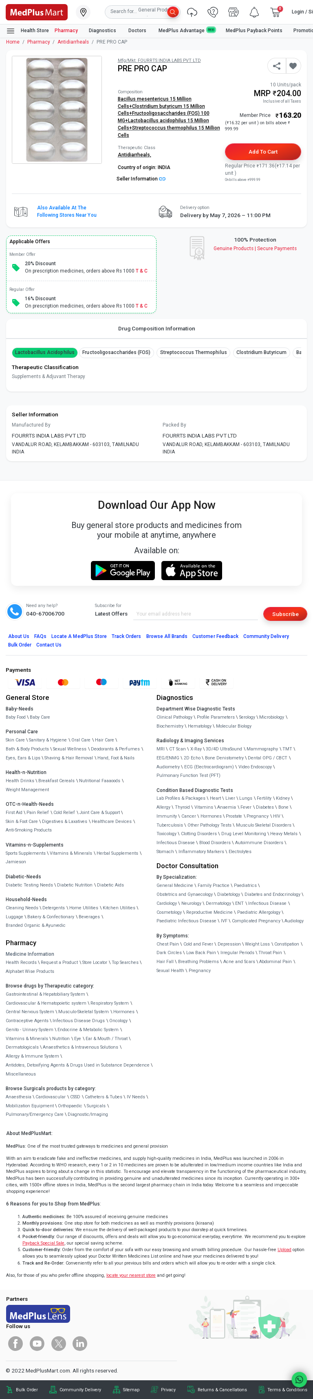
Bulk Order (19, 645)
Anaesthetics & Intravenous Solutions (80, 1047)
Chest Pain (167, 944)
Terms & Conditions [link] (287, 1389)
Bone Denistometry (224, 758)
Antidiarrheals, (134, 155)
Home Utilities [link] (83, 908)
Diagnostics (103, 30)
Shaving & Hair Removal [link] (68, 758)
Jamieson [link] (16, 861)
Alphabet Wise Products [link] (30, 971)
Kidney (283, 798)
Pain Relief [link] (37, 812)
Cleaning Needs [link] (22, 908)
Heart (215, 798)
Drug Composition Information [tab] (156, 328)
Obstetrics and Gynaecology (184, 894)
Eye (77, 1038)
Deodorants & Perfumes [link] (115, 749)
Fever (245, 807)
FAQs (40, 636)
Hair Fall (165, 961)
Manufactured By (31, 425)
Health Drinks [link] (20, 780)
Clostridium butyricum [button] (261, 352)
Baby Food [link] (16, 717)
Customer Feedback (215, 636)
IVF (224, 921)
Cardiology (166, 903)
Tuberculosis (169, 825)
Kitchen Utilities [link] (119, 908)
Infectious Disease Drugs (79, 1020)
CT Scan (177, 749)
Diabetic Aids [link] (110, 885)
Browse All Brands (167, 636)
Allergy (163, 807)
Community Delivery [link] (80, 1389)
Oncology (118, 1020)
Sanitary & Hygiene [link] (48, 740)
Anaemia (226, 807)
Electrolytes (240, 851)
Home (13, 42)
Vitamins (203, 807)
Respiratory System (109, 1003)
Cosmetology (169, 912)
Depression (229, 944)
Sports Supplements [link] (26, 853)
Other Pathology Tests (209, 825)
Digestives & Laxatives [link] (64, 821)
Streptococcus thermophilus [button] (193, 352)
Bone (283, 807)
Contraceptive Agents (27, 1020)
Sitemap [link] (131, 1389)
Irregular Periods (237, 952)
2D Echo (192, 758)
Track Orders (126, 636)
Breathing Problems (198, 961)
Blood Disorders (215, 842)
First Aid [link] (14, 812)
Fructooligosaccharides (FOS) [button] (116, 352)
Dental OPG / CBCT (267, 758)
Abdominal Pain (275, 961)
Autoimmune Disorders (259, 842)
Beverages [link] (89, 916)
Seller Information (141, 179)
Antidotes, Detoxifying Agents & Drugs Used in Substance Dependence (78, 1065)
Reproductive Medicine (209, 912)
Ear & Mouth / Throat (107, 1038)
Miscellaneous (21, 1074)
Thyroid (182, 807)
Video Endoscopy (255, 767)
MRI (160, 749)
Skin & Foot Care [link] (22, 821)
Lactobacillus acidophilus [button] (45, 352)
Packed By (174, 425)
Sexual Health (170, 970)
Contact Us (49, 645)
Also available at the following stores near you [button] (67, 211)
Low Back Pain (201, 952)
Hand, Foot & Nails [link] (115, 758)
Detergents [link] (53, 908)
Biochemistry (169, 726)
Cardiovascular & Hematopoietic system (46, 1003)
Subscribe (285, 614)
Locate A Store (79, 636)
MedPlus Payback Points (254, 30)
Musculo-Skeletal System (83, 1011)
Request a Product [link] (59, 962)
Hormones (123, 1011)
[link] (37, 11)
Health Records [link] (21, 962)
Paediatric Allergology (258, 912)
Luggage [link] (14, 916)
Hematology (200, 726)
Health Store (27, 31)
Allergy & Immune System (32, 1056)
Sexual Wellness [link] (69, 749)
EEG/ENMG (167, 758)
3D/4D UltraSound (224, 749)
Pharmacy (66, 30)
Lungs (245, 798)
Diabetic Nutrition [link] (75, 885)
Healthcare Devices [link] (112, 821)
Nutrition (61, 1038)
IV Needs (136, 1097)
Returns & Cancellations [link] (222, 1389)
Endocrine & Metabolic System (88, 1029)
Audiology (294, 921)
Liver (230, 798)
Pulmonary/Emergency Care (35, 1114)
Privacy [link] (168, 1389)
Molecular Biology (233, 726)
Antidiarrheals (73, 42)
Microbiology (271, 717)
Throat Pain (270, 952)
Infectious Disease (175, 842)
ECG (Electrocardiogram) (209, 767)
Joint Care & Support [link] (99, 812)
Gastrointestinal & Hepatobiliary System (45, 994)
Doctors (138, 30)
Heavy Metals (284, 833)
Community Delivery (266, 636)
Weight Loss (257, 944)
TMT (287, 749)
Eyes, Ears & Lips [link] (23, 758)
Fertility (264, 798)
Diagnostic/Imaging (88, 1114)
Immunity (166, 816)
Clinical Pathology (174, 717)
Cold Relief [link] (64, 812)
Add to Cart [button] (263, 151)
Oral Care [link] (80, 740)
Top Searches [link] (125, 962)
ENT (239, 903)
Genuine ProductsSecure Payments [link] (255, 248)
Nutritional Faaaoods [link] (99, 780)
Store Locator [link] (94, 962)
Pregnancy (258, 816)
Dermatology (218, 903)
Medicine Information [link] (30, 954)
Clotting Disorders (199, 833)
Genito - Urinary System (29, 1029)
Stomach (165, 851)
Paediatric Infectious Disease (186, 921)
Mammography (262, 749)
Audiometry (168, 767)
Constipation (286, 944)
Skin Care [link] (15, 740)
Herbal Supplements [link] (117, 853)
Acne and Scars (239, 961)
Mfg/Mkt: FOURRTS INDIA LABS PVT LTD (159, 60)
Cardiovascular (50, 1097)
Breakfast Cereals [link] (56, 780)
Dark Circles (169, 952)
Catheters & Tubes (103, 1097)
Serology (247, 717)
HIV (276, 816)
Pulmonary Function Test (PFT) (188, 775)
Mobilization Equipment (30, 1106)
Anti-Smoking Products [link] (29, 830)
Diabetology (228, 894)
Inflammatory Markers (201, 851)
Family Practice (213, 885)
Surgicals (96, 1106)
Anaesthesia (18, 1097)
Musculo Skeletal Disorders (263, 825)
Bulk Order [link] (27, 1389)
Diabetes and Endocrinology (272, 894)
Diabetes (265, 807)
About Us (18, 636)
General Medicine (174, 885)
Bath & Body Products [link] (27, 749)
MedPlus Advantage (187, 30)
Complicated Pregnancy (256, 921)
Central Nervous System (30, 1011)
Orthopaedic (70, 1106)
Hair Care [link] (104, 740)
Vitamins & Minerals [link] (71, 853)
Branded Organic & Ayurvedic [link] (36, 925)
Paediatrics (245, 885)
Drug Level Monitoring (243, 833)
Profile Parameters (216, 717)
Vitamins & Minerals (27, 1038)
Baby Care (40, 717)
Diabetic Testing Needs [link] (29, 885)
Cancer (188, 816)
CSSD (75, 1097)
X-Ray (196, 749)
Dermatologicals (22, 1047)
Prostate (234, 816)
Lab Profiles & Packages (180, 798)
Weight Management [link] (27, 789)
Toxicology (166, 833)
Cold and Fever (198, 944)
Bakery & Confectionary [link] (50, 916)
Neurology (191, 903)
